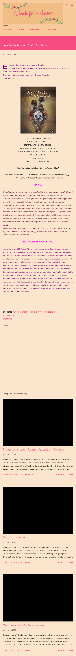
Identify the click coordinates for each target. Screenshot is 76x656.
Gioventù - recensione (14, 537)
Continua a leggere (64, 475)
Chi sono (21, 29)
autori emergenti (21, 312)
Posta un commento (23, 475)
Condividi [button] (7, 319)
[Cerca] (66, 4)
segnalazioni (9, 315)
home (32, 312)
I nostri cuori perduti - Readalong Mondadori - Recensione (33, 449)
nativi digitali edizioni (46, 312)
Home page (7, 29)
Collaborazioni (50, 29)
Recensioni (34, 29)
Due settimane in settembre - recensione (23, 625)
